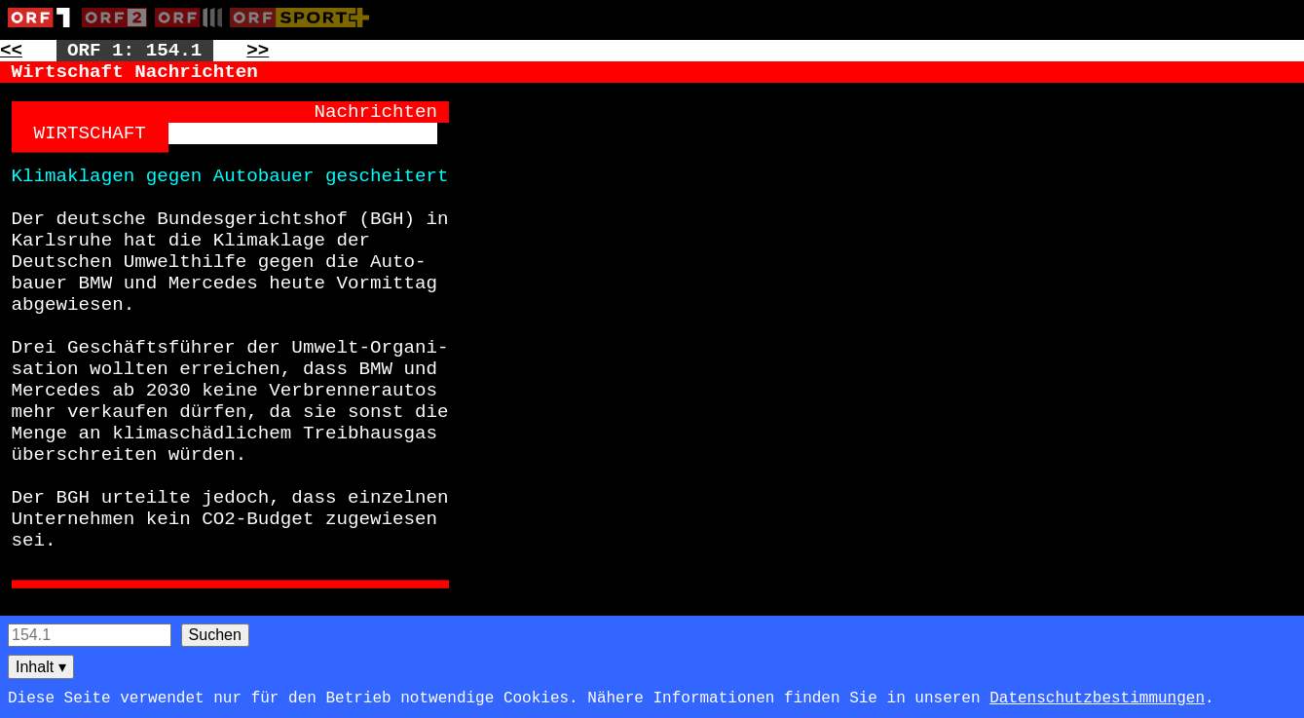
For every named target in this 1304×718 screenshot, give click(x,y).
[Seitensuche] (89, 635)
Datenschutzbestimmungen (1097, 698)
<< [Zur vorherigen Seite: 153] (11, 50)
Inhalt (41, 667)
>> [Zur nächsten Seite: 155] (257, 50)
